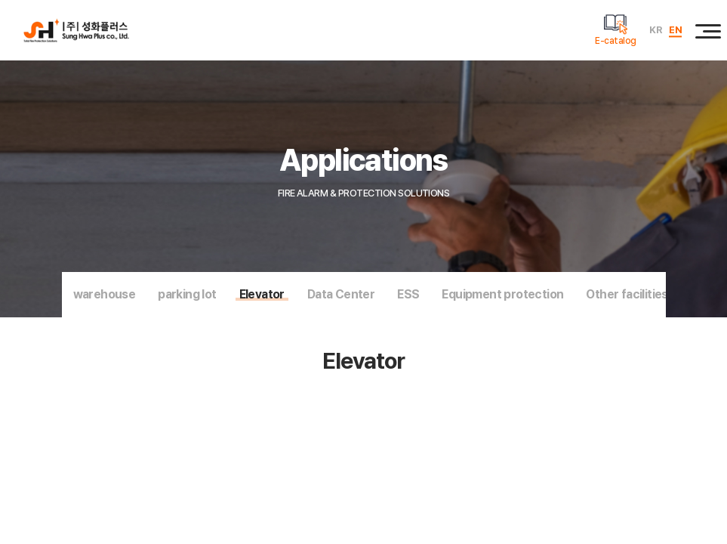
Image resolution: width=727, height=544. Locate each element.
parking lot (187, 294)
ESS (408, 294)
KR (655, 30)
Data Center (340, 294)
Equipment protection (502, 294)
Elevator (262, 294)
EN (675, 30)
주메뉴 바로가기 (0, 0)
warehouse (104, 294)
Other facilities (626, 294)
